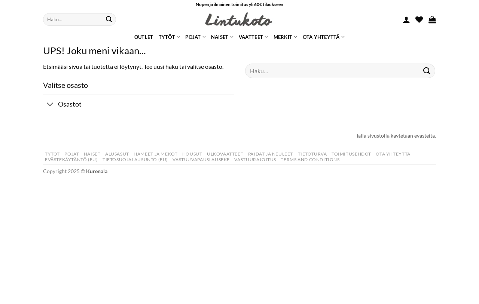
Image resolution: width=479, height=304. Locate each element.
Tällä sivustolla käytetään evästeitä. (396, 135)
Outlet (143, 37)
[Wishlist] (419, 19)
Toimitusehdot (351, 154)
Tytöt (169, 36)
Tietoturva (312, 154)
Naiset (222, 36)
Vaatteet (253, 36)
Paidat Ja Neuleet (270, 154)
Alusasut (117, 154)
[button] (406, 19)
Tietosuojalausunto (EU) (135, 159)
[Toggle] (50, 105)
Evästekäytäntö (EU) (71, 159)
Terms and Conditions (310, 159)
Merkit (286, 36)
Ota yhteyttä (324, 36)
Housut (192, 154)
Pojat (195, 36)
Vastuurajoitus (255, 159)
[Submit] (109, 19)
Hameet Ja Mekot (155, 154)
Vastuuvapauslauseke (201, 159)
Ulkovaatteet (225, 154)
